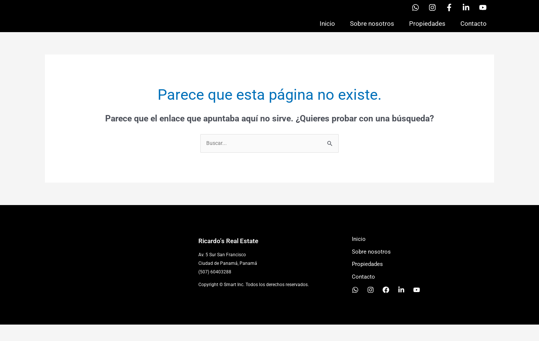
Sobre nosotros (372, 31)
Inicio (327, 31)
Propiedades (427, 31)
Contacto (473, 31)
